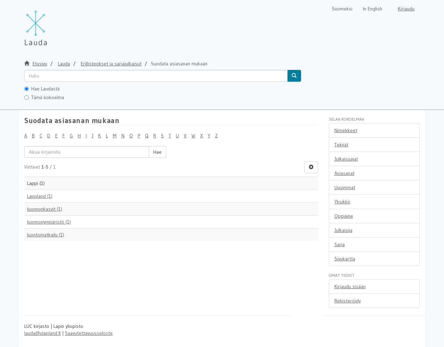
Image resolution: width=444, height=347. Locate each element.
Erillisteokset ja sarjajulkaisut (111, 63)
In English (372, 9)
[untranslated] (156, 76)
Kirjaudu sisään (350, 286)
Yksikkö (342, 202)
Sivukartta (344, 259)
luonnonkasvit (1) (44, 209)
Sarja (339, 244)
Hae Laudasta (42, 89)
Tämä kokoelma (44, 97)
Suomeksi (342, 9)
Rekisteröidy (347, 301)
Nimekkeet (345, 130)
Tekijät (341, 145)
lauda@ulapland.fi (42, 333)
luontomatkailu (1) (45, 235)
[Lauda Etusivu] (50, 24)
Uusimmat (344, 187)
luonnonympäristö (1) (49, 222)
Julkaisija (343, 230)
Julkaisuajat (346, 159)
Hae (157, 152)
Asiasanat (344, 173)
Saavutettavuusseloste (89, 333)
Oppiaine (343, 216)
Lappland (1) (39, 196)
